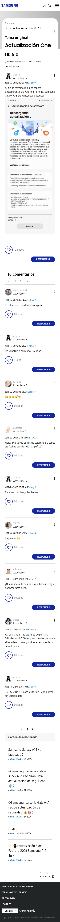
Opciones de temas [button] (49, 31)
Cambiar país (27, 910)
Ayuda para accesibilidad (17, 886)
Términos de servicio (15, 892)
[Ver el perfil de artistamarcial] (20, 290)
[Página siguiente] (26, 281)
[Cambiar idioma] (10, 910)
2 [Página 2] (20, 281)
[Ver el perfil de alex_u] (16, 74)
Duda (12, 829)
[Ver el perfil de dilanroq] (17, 569)
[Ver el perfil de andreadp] (18, 428)
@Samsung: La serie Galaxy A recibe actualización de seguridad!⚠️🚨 (28, 807)
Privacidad (8, 898)
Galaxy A (32, 83)
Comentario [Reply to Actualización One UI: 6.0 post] (43, 259)
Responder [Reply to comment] (43, 323)
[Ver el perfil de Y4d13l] (16, 523)
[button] (49, 75)
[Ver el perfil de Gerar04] (17, 382)
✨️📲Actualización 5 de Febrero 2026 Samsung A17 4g (27, 851)
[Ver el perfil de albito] (16, 620)
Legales (6, 904)
